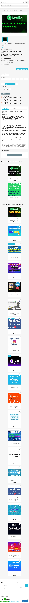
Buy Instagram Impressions (14, 350)
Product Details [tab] (13, 108)
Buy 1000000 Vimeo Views (14, 387)
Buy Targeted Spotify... (14, 178)
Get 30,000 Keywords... (14, 313)
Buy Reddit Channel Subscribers (14, 406)
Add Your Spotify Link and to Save (7, 62)
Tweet (7, 90)
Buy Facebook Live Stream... (14, 499)
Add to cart (10, 84)
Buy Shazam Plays (14, 573)
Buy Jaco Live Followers (14, 369)
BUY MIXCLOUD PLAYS (14, 536)
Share (5, 90)
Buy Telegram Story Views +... (14, 518)
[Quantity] (2, 84)
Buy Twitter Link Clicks (15, 238)
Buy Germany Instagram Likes (14, 555)
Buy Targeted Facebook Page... (14, 443)
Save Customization (22, 69)
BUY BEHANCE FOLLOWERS (14, 294)
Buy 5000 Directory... (14, 257)
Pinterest (10, 90)
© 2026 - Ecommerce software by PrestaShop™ (10, 601)
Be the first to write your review (14, 155)
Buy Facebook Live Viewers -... (14, 331)
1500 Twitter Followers (14, 480)
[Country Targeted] (5, 75)
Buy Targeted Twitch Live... (14, 276)
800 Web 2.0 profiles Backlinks (14, 424)
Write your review (5, 93)
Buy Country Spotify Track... (14, 197)
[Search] (14, 6)
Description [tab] (5, 108)
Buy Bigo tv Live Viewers (14, 462)
